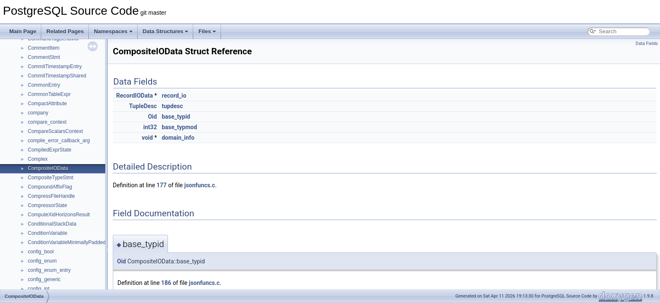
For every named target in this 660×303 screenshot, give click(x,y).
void (147, 137)
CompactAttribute (47, 103)
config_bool (40, 252)
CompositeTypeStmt (50, 178)
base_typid (176, 116)
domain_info (178, 137)
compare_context (47, 122)
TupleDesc (143, 106)
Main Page (22, 31)
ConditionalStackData (52, 224)
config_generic (44, 279)
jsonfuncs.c (199, 185)
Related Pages (65, 31)
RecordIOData (134, 95)
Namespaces (113, 31)
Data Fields (647, 43)
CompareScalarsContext (55, 131)
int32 (150, 127)
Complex (38, 159)
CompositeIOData (48, 168)
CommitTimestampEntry (55, 66)
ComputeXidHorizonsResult (59, 215)
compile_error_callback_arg (59, 141)
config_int (38, 289)
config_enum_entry (49, 270)
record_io (174, 95)
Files (207, 31)
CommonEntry (44, 85)
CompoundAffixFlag (50, 187)
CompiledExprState (49, 150)
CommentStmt (44, 57)
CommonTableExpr (49, 94)
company (38, 113)
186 (166, 282)
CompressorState (47, 205)
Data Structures (166, 31)
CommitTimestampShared (57, 76)
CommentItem (43, 48)
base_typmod (179, 127)
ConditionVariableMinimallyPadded (67, 242)
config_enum (42, 261)
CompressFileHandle (51, 196)
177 (162, 185)
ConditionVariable (47, 233)
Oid (152, 116)
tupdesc (172, 106)
